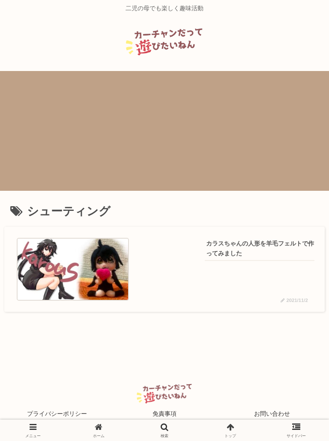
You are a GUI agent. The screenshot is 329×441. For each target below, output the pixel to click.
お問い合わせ (272, 413)
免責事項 (164, 413)
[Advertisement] (164, 131)
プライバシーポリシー (57, 413)
